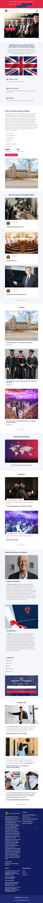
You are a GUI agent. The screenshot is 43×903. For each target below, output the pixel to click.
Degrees (16, 222)
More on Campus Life (21, 804)
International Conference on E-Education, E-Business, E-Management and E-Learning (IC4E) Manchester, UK (13, 889)
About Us (24, 873)
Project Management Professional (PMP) (10, 877)
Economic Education (27, 823)
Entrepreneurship (9, 880)
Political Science (26, 817)
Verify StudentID (21, 6)
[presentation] (19, 37)
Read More (9, 345)
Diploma (9, 671)
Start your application (11, 155)
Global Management (27, 821)
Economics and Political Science (30, 819)
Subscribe (21, 691)
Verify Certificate (26, 4)
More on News (22, 429)
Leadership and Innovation (29, 815)
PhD (8, 666)
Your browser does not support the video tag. (21, 451)
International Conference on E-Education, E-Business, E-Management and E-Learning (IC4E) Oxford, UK (13, 873)
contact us (25, 875)
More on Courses (21, 300)
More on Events (21, 545)
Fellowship (9, 668)
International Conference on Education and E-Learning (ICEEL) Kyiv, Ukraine (12, 884)
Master (8, 663)
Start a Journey (10, 29)
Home (23, 871)
